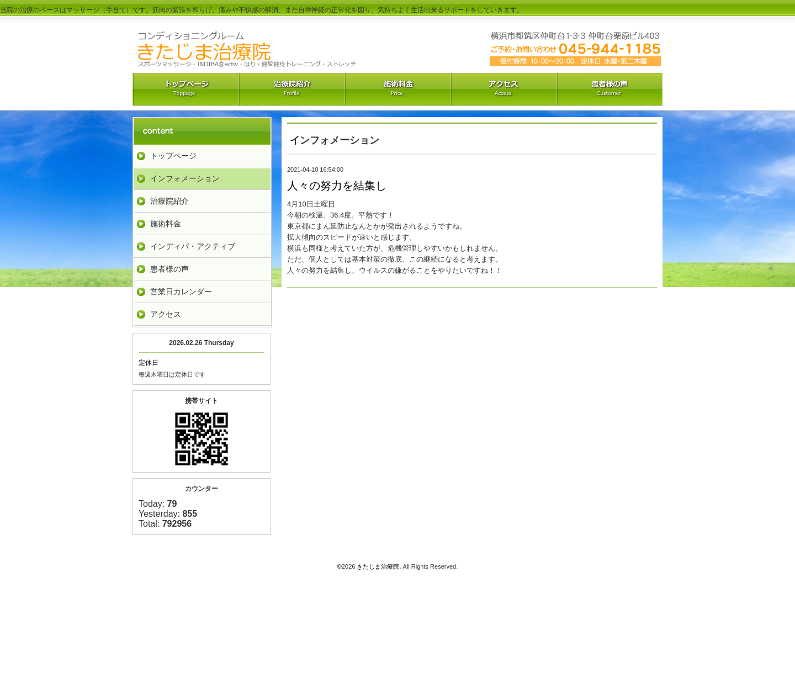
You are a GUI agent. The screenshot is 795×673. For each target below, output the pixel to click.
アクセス (503, 89)
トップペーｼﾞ (185, 89)
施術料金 (165, 223)
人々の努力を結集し (336, 185)
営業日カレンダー (181, 291)
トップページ (173, 155)
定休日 (148, 363)
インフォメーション (185, 178)
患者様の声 (169, 268)
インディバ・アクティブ (192, 246)
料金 (397, 89)
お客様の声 (609, 89)
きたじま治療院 (378, 566)
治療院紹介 (291, 89)
